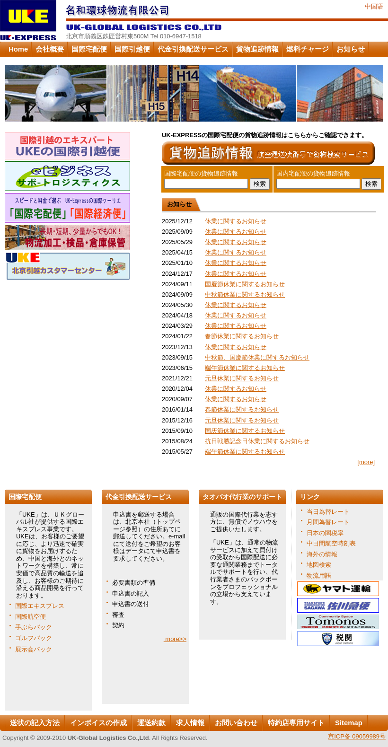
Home (18, 49)
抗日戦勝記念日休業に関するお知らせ (257, 441)
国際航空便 (30, 616)
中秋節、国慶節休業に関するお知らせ (257, 357)
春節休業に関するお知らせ (242, 336)
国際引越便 (132, 49)
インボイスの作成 (98, 723)
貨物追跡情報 (257, 49)
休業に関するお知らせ (235, 221)
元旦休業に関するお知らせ (242, 378)
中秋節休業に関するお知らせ (245, 294)
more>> (175, 638)
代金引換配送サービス (193, 49)
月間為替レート (328, 522)
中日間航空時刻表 (331, 543)
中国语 (374, 6)
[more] (366, 462)
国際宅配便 (89, 49)
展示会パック (33, 649)
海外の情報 (322, 554)
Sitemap (348, 723)
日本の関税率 (325, 532)
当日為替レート (328, 511)
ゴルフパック (33, 638)
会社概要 (49, 49)
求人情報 (190, 723)
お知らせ (350, 49)
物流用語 (319, 575)
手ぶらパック (33, 627)
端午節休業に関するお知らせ (245, 367)
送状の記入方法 (35, 723)
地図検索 (319, 564)
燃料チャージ (307, 49)
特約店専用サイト (296, 723)
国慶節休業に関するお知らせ (245, 284)
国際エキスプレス (39, 605)
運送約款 (151, 723)
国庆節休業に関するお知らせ (245, 430)
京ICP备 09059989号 (357, 736)
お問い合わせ (236, 723)
